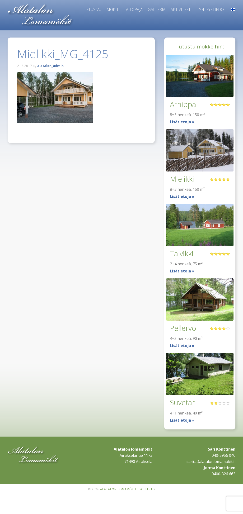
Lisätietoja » (182, 121)
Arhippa (183, 104)
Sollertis (147, 489)
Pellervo (183, 328)
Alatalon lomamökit (41, 15)
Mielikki (182, 179)
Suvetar (183, 402)
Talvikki (182, 253)
